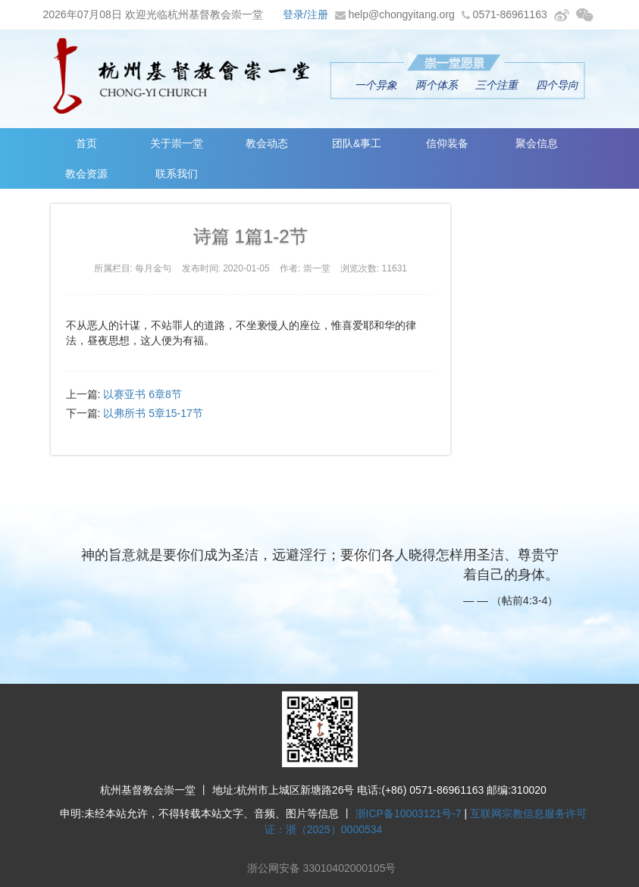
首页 (86, 143)
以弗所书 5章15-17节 (152, 413)
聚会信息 (536, 143)
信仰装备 (447, 143)
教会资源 (86, 174)
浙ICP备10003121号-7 (409, 813)
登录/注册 (305, 14)
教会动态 (267, 143)
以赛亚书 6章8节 (142, 394)
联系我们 (176, 174)
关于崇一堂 (176, 143)
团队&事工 (356, 143)
